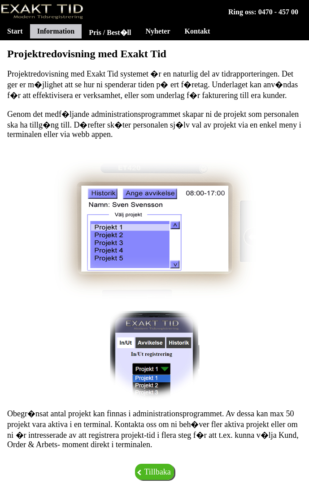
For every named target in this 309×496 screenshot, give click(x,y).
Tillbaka (153, 471)
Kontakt (197, 31)
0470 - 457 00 (278, 12)
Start (15, 31)
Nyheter (157, 31)
